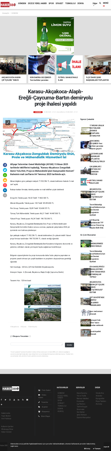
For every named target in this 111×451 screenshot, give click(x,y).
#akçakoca (14, 327)
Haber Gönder (6, 432)
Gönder (69, 345)
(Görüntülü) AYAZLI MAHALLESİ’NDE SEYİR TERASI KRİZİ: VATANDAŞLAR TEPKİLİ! (97, 272)
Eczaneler (80, 401)
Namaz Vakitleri (83, 398)
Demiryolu (38, 224)
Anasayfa (5, 13)
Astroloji (99, 404)
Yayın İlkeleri (6, 416)
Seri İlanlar (81, 412)
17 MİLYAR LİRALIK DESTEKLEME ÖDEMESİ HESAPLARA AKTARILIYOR (97, 130)
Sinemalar (80, 409)
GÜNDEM (22, 3)
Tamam (97, 449)
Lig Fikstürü (81, 404)
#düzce (23, 327)
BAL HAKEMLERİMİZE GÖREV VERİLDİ (96, 243)
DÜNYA (80, 3)
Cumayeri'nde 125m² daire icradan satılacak (96, 322)
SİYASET (59, 3)
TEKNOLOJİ (70, 3)
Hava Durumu (82, 393)
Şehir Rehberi (82, 415)
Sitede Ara (100, 393)
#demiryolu (32, 327)
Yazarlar (43, 402)
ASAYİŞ (60, 411)
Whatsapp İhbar (7, 429)
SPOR (51, 3)
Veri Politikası (6, 419)
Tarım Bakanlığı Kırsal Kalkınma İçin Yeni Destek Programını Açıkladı (97, 210)
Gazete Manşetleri (84, 417)
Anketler (99, 396)
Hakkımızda (5, 413)
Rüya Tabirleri (101, 401)
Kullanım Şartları (7, 426)
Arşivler (43, 407)
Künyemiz (43, 412)
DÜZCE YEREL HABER (37, 3)
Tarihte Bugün (82, 407)
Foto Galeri (44, 390)
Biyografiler (100, 398)
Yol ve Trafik (81, 396)
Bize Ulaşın (44, 416)
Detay (87, 449)
